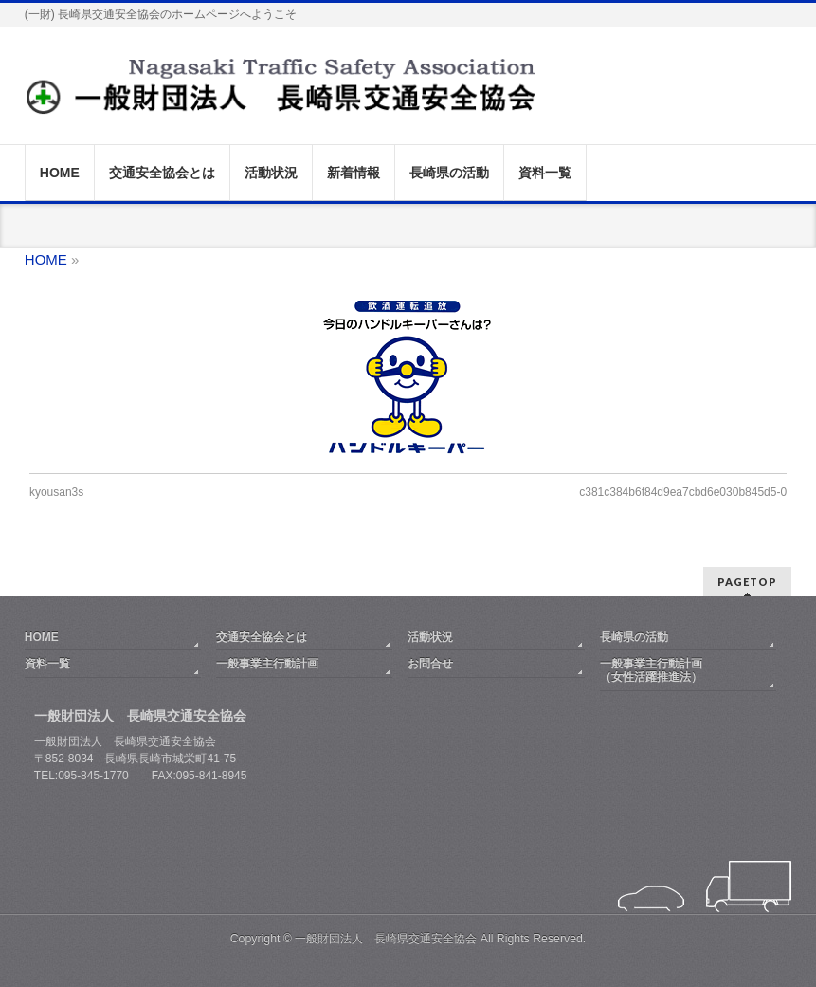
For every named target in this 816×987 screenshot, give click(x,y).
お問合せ (430, 663)
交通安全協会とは (261, 637)
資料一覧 (47, 663)
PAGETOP (747, 582)
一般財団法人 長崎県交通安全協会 (386, 938)
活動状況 (430, 637)
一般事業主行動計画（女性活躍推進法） (651, 670)
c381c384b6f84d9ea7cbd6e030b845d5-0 (683, 492)
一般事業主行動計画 (267, 663)
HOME (42, 637)
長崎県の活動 (634, 637)
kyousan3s (56, 492)
